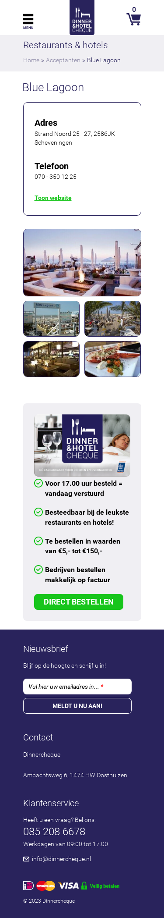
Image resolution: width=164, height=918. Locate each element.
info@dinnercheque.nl (61, 858)
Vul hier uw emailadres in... (65, 686)
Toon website (53, 197)
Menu (28, 28)
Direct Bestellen (79, 601)
